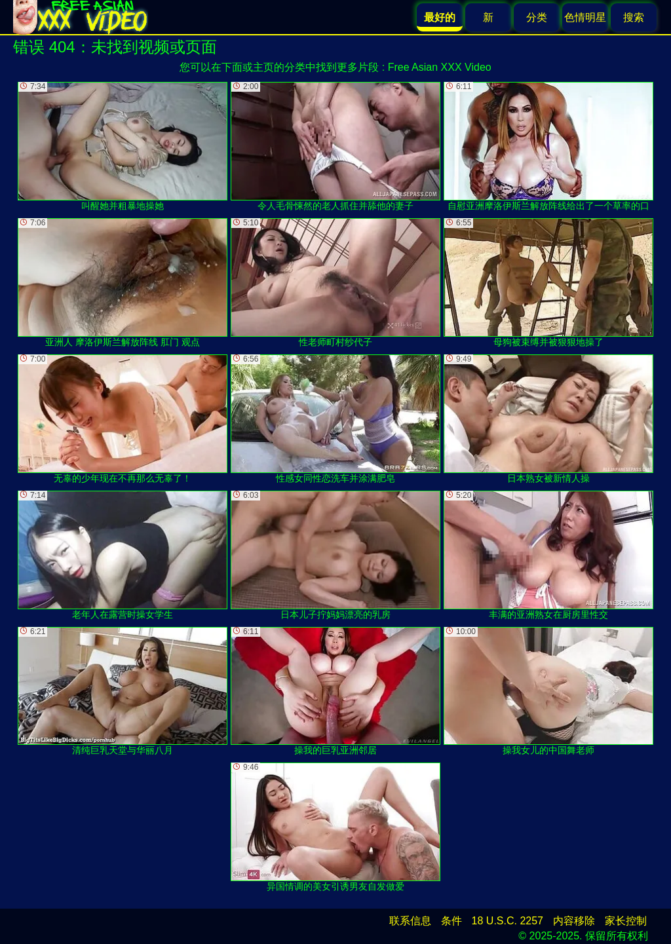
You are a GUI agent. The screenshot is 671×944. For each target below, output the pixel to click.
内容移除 (574, 920)
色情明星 (585, 17)
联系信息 (410, 920)
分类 (536, 17)
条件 (451, 920)
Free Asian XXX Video (439, 67)
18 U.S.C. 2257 (507, 920)
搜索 (633, 17)
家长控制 (626, 920)
